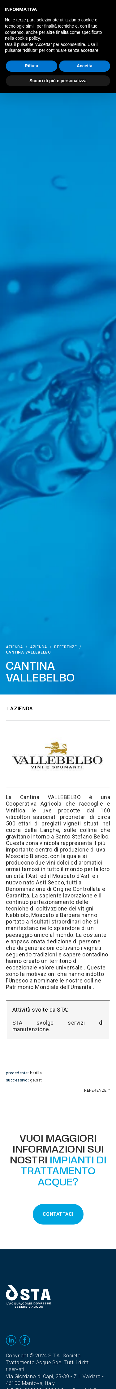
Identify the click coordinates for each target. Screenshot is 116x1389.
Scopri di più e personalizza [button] (57, 80)
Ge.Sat (36, 1080)
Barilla (36, 1073)
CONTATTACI (58, 1214)
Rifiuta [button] (31, 65)
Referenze (65, 647)
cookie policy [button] (27, 38)
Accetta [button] (84, 65)
